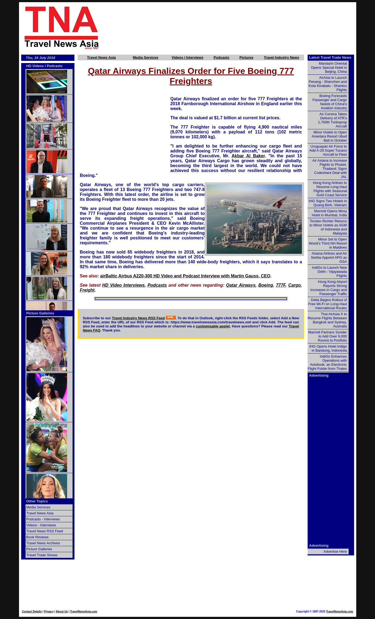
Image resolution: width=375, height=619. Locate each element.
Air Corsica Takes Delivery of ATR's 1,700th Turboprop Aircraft (332, 120)
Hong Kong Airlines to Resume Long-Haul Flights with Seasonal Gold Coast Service (330, 189)
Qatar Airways (241, 285)
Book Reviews (37, 537)
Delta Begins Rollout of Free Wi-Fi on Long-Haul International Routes (327, 304)
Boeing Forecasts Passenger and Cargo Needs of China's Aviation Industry (329, 102)
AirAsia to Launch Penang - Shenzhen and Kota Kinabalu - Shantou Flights (328, 84)
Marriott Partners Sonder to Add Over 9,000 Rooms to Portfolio (327, 336)
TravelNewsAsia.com (83, 611)
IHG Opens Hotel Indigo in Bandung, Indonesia (328, 348)
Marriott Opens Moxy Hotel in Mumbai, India (329, 213)
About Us (62, 611)
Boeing (265, 285)
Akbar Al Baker (248, 156)
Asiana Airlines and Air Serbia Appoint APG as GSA (329, 257)
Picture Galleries (40, 313)
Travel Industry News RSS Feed (138, 318)
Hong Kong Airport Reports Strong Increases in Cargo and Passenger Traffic (328, 288)
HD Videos (35, 66)
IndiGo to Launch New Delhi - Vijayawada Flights (329, 271)
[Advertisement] (237, 27)
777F (280, 285)
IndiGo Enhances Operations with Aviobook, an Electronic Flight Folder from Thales (327, 362)
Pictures (246, 57)
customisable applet (213, 326)
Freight (87, 290)
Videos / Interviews (188, 57)
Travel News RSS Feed (44, 531)
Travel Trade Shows (42, 555)
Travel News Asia (101, 57)
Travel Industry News (281, 57)
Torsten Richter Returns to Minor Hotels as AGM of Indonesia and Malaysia (328, 227)
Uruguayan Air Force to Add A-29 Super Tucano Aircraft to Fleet (328, 150)
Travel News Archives (43, 543)
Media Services (145, 57)
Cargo (294, 285)
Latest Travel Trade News (330, 57)
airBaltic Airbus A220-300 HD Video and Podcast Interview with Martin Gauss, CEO (185, 276)
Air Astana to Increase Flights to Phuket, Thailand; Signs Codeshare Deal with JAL (329, 168)
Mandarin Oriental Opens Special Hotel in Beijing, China (329, 67)
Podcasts (221, 57)
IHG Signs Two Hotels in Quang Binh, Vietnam (328, 203)
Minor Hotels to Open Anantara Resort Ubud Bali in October (329, 136)
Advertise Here (335, 551)
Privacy (49, 611)
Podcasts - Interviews (43, 519)
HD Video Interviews (123, 285)
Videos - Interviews (41, 525)
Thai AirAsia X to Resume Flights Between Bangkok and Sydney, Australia (327, 320)
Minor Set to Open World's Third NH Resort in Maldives (328, 243)
